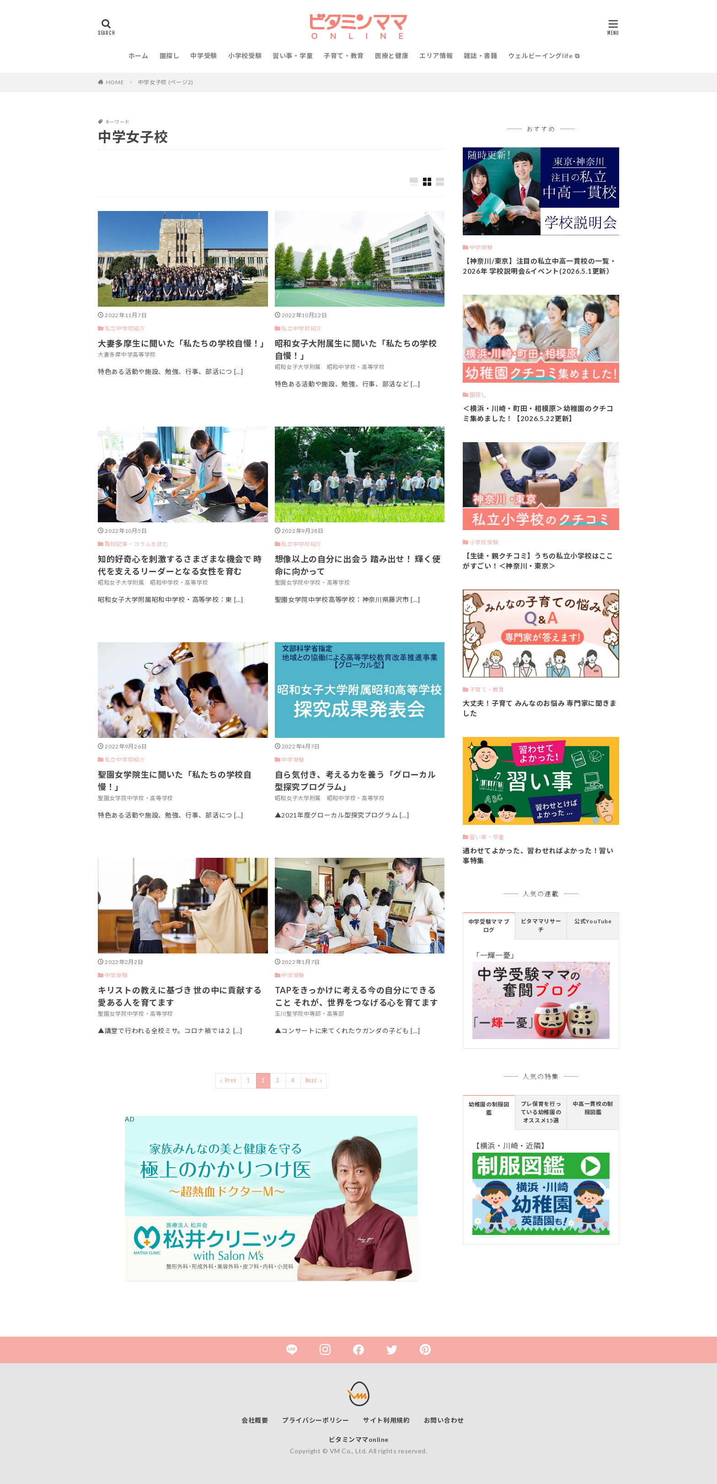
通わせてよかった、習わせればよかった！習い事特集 (538, 855)
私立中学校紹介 (125, 328)
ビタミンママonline (359, 1439)
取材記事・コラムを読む (137, 544)
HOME (115, 82)
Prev (230, 1080)
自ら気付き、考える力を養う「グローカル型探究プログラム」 (355, 780)
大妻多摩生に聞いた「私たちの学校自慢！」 (183, 343)
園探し (170, 56)
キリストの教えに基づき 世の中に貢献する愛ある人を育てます (180, 996)
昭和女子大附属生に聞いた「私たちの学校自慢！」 (356, 349)
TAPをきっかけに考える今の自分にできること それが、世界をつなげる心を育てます (357, 996)
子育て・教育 (344, 56)
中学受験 (203, 56)
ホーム (138, 56)
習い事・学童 (293, 56)
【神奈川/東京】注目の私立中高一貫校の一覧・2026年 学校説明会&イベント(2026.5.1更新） (539, 266)
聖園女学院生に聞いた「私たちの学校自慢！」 (175, 780)
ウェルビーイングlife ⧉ (543, 56)
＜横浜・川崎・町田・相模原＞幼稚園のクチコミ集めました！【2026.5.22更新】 (538, 413)
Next (311, 1080)
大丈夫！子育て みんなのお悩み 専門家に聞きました (540, 708)
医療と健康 (392, 56)
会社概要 (254, 1420)
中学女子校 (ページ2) (165, 82)
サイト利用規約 (386, 1420)
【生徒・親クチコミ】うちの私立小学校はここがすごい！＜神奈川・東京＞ (538, 561)
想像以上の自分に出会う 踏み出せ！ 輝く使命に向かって (358, 565)
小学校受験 (245, 56)
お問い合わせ (444, 1420)
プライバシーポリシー (315, 1420)
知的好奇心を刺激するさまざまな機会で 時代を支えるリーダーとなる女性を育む (180, 565)
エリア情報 (436, 56)
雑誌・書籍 (481, 56)
